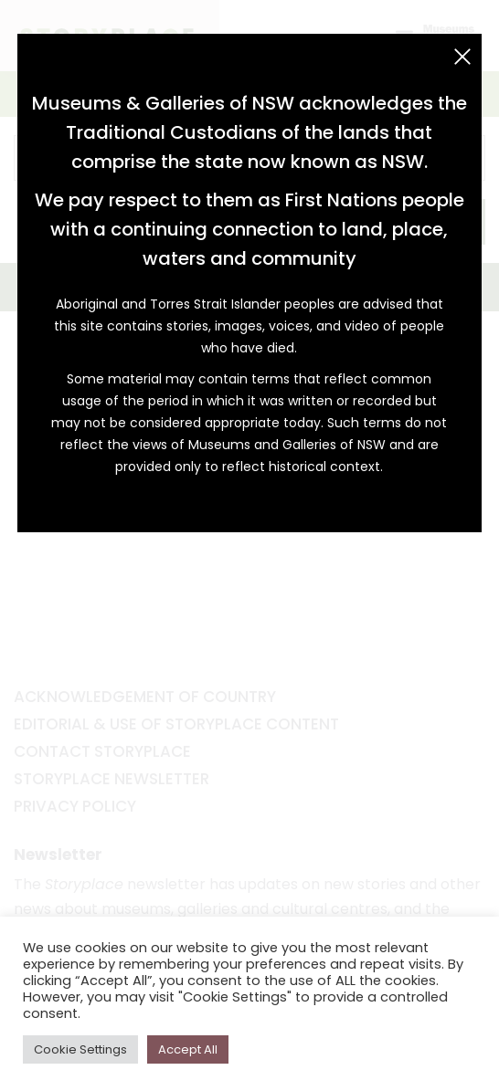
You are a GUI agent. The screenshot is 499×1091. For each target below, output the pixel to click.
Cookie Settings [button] (80, 1049)
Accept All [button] (188, 1049)
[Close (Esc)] (462, 56)
